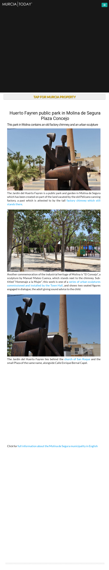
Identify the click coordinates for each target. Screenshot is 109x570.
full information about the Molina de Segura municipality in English (58, 446)
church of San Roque (77, 359)
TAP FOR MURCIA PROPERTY (54, 97)
